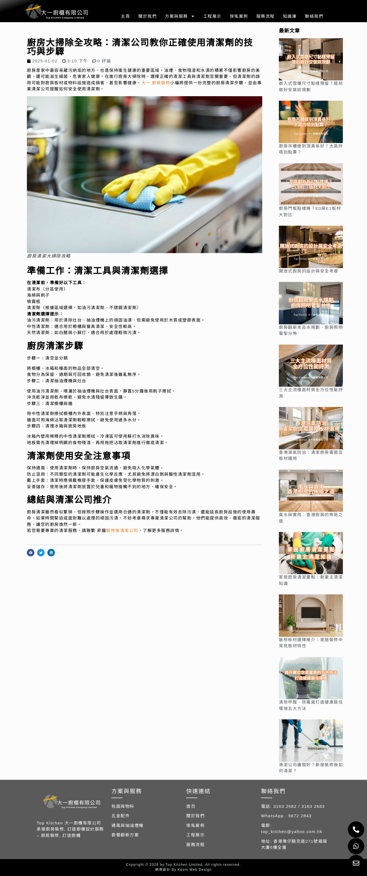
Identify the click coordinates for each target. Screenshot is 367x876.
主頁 (125, 16)
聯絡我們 (314, 16)
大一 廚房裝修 (155, 82)
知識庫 (290, 16)
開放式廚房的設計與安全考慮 (308, 271)
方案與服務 (180, 16)
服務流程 (265, 16)
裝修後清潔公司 (122, 530)
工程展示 (212, 16)
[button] (30, 552)
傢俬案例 (239, 16)
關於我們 (147, 16)
